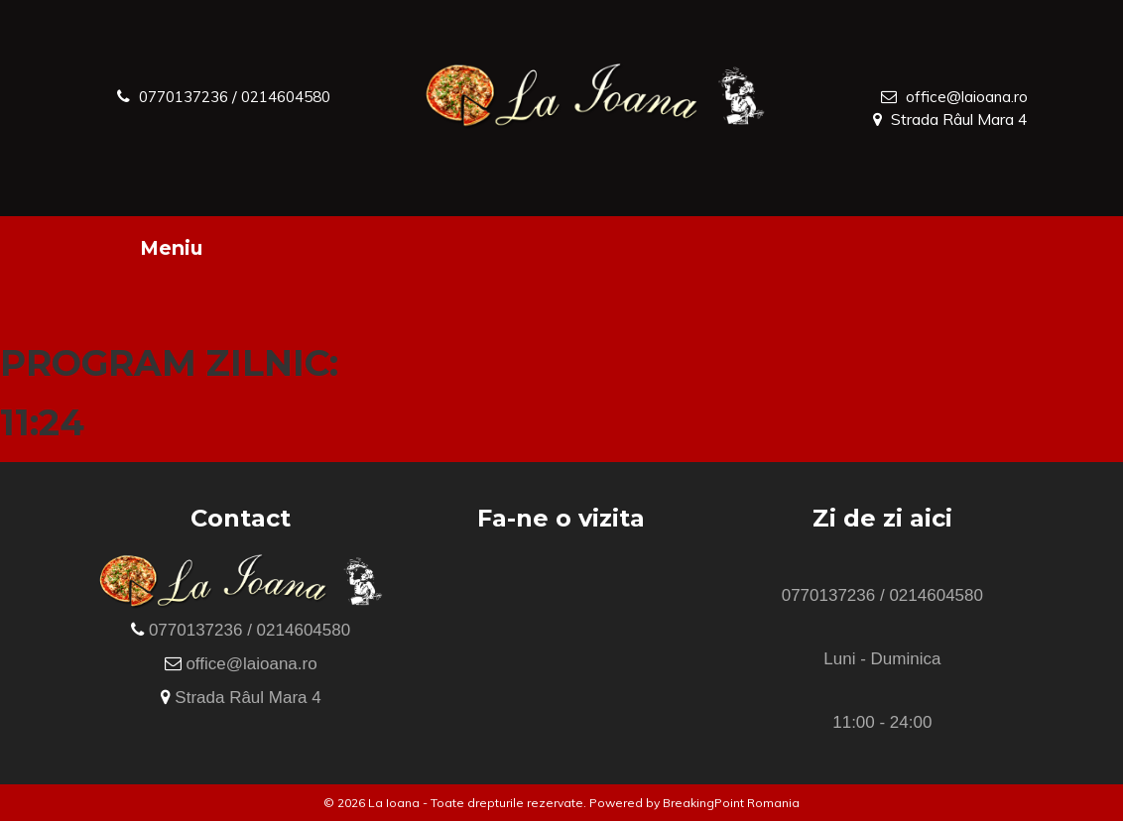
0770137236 (188, 96)
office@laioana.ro (966, 96)
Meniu (171, 248)
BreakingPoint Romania (731, 802)
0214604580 (300, 96)
